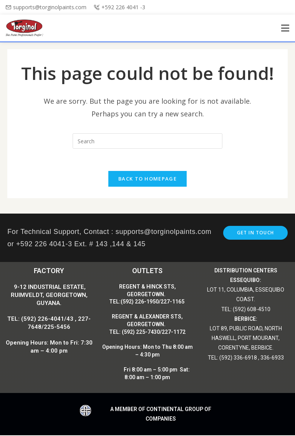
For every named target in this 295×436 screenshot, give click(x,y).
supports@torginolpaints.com (49, 7)
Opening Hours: (122, 348)
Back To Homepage (147, 179)
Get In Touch (255, 233)
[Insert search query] (147, 141)
